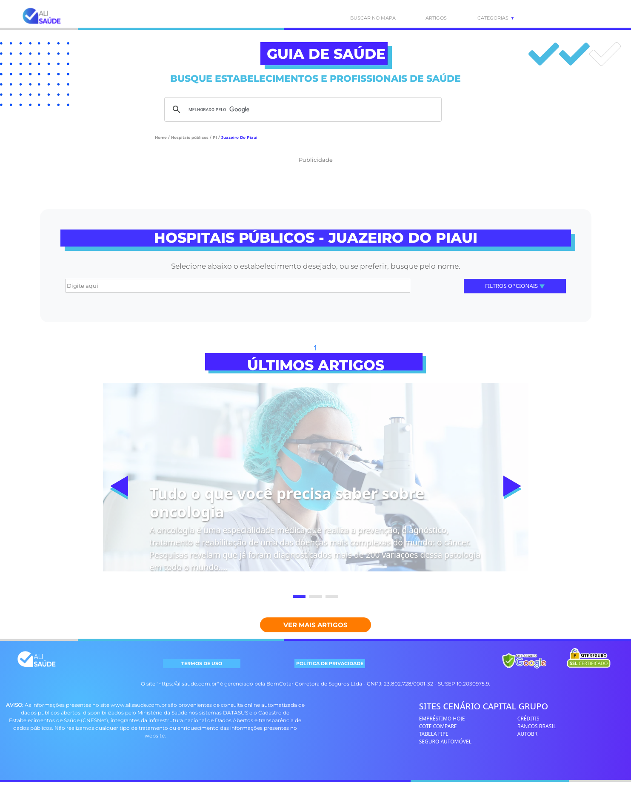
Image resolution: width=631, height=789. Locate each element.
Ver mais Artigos (315, 625)
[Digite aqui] (238, 286)
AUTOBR (527, 733)
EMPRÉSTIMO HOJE (442, 718)
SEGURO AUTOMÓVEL (445, 741)
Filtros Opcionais (515, 286)
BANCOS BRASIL (536, 726)
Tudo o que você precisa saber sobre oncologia (287, 502)
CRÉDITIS (528, 718)
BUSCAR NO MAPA (366, 18)
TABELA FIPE (433, 733)
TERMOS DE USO (201, 663)
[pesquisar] (301, 109)
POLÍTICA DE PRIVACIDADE (329, 663)
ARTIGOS (436, 18)
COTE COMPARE (438, 726)
